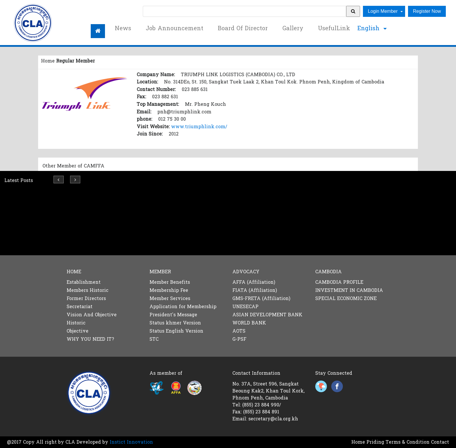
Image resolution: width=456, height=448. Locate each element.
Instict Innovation (131, 442)
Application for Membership (182, 306)
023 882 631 (165, 96)
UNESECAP (245, 306)
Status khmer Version (175, 323)
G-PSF (239, 339)
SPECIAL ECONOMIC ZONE (346, 298)
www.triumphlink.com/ (199, 126)
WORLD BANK (249, 323)
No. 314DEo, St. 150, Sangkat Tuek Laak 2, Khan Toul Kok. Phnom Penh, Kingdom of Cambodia (274, 82)
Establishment (84, 282)
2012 (174, 134)
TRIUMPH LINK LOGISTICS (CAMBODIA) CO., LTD (238, 74)
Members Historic (87, 290)
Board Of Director (243, 28)
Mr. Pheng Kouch (205, 104)
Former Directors (86, 298)
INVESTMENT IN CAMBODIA (349, 290)
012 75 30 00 (172, 119)
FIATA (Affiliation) (254, 290)
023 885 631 (195, 89)
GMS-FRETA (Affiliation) (261, 298)
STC (153, 339)
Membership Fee (168, 290)
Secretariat (79, 306)
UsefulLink (334, 28)
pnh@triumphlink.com (184, 112)
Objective (77, 331)
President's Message (173, 314)
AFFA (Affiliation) (253, 282)
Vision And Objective (92, 314)
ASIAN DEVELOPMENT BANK (267, 314)
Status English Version (176, 331)
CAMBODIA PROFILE (339, 282)
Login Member (383, 11)
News (123, 28)
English (369, 28)
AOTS (238, 331)
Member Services (169, 298)
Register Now (427, 11)
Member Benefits (169, 282)
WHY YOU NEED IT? (90, 339)
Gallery (292, 28)
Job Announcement (174, 28)
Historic (76, 323)
